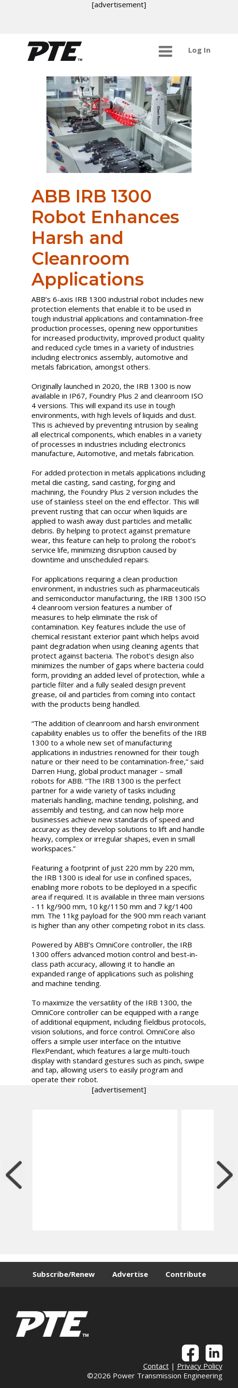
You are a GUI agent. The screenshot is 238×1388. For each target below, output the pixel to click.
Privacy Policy (200, 1366)
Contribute (185, 1274)
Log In (199, 50)
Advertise (130, 1274)
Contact (156, 1366)
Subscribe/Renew (63, 1274)
